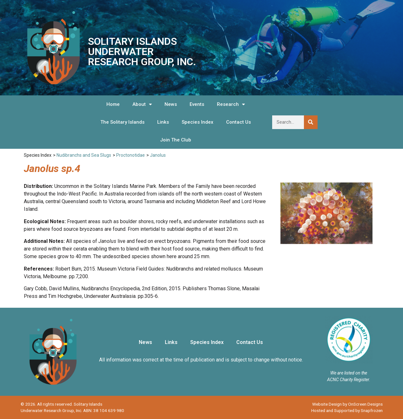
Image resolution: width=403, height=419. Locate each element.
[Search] (311, 122)
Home (113, 104)
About (142, 104)
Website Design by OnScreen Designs (347, 404)
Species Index (197, 122)
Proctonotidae (130, 155)
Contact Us (238, 122)
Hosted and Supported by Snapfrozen (347, 410)
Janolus (158, 155)
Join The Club (175, 140)
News (171, 104)
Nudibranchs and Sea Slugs (84, 155)
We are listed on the (348, 372)
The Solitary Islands (122, 122)
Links (163, 122)
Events (197, 104)
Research (231, 104)
